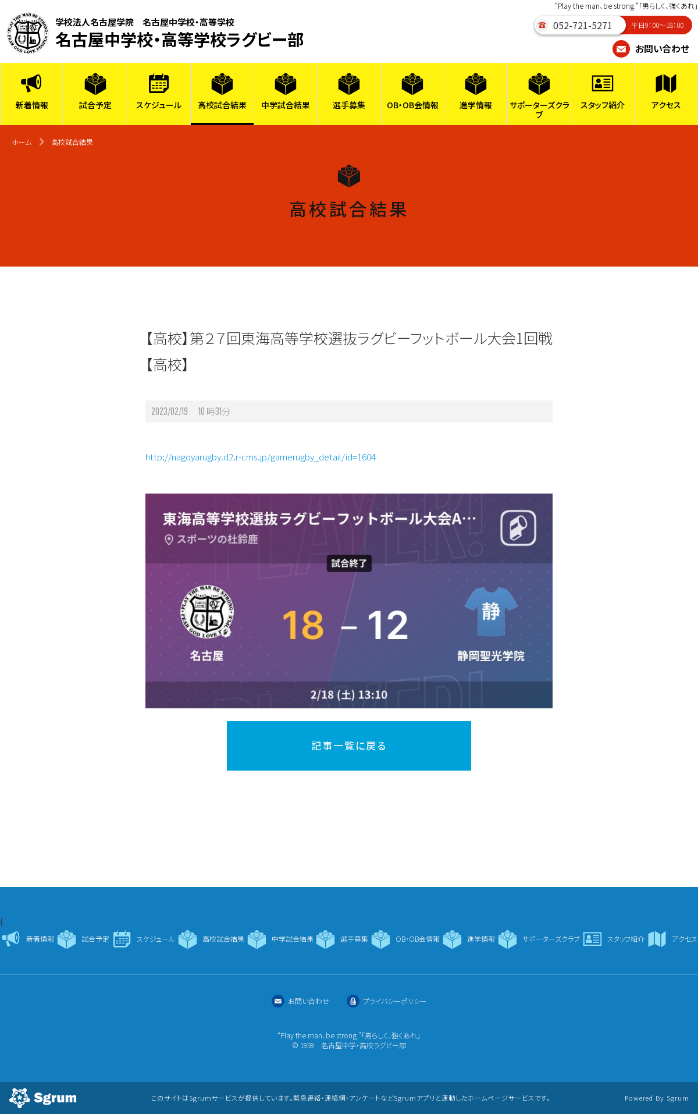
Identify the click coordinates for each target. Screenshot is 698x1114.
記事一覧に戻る (349, 745)
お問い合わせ (650, 48)
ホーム (21, 142)
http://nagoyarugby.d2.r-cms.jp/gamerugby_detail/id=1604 (260, 456)
